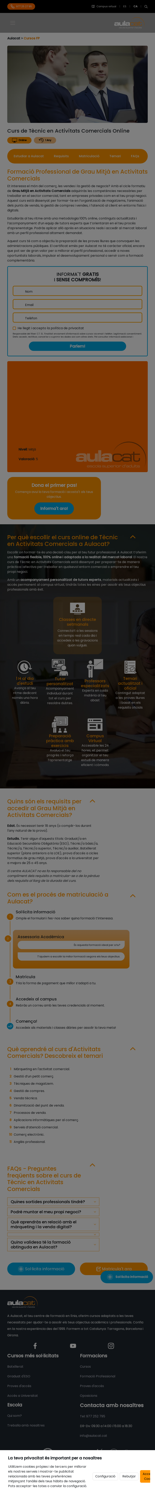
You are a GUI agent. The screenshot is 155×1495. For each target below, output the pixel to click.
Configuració (105, 1476)
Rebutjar (129, 1476)
